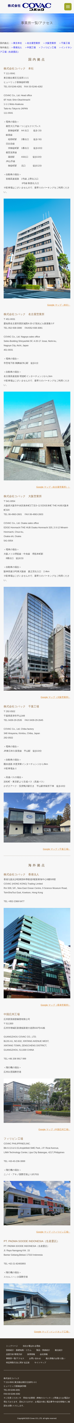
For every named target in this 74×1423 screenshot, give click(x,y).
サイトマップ (40, 1363)
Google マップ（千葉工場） (56, 849)
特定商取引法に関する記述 (18, 1363)
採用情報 (31, 1354)
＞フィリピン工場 (48, 47)
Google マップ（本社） (58, 305)
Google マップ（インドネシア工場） (52, 1332)
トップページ (12, 1346)
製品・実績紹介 (43, 1350)
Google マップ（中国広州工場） (54, 1129)
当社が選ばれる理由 (31, 1346)
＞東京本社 (17, 43)
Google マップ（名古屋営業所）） (53, 487)
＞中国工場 (31, 47)
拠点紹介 (59, 1350)
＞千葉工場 (64, 43)
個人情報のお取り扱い (55, 1358)
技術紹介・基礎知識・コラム (18, 1350)
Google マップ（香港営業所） (55, 1005)
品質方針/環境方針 (14, 1354)
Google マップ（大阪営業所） (55, 697)
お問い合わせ (35, 1358)
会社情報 (44, 1354)
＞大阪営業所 (50, 43)
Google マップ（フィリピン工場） (53, 1232)
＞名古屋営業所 (33, 43)
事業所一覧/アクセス (15, 1358)
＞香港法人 (17, 47)
